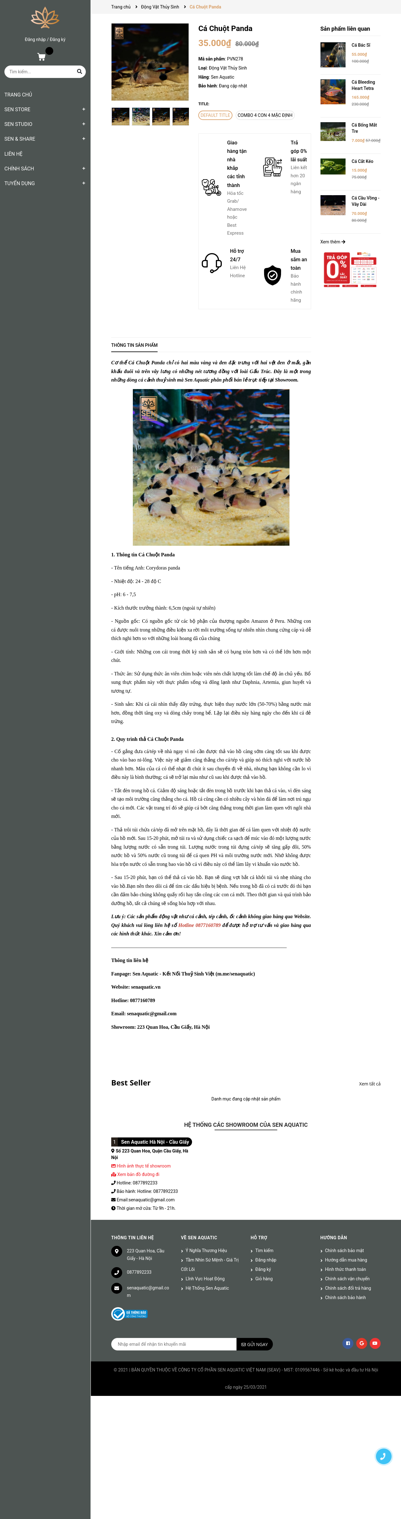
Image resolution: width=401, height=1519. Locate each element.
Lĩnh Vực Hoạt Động (205, 1278)
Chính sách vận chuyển (347, 1278)
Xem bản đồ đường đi (135, 1174)
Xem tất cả (370, 1084)
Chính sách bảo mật (344, 1250)
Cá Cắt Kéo (362, 161)
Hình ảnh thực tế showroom (143, 1165)
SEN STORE (17, 109)
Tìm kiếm (264, 1250)
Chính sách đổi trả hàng (348, 1288)
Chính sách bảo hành (345, 1297)
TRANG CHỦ (18, 95)
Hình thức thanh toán (345, 1269)
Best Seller (131, 1082)
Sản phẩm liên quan (345, 28)
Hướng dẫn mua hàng (346, 1259)
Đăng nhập (35, 39)
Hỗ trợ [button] (259, 1237)
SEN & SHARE (19, 139)
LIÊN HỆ (13, 154)
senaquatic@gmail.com (148, 1291)
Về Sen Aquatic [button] (199, 1237)
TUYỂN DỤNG (19, 183)
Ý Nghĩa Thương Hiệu (206, 1250)
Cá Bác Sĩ (361, 45)
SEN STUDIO (18, 124)
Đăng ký (57, 39)
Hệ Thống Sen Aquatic (207, 1288)
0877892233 (139, 1272)
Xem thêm (332, 241)
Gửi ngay (257, 1344)
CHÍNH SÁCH (19, 169)
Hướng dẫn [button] (333, 1237)
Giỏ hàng (264, 1278)
